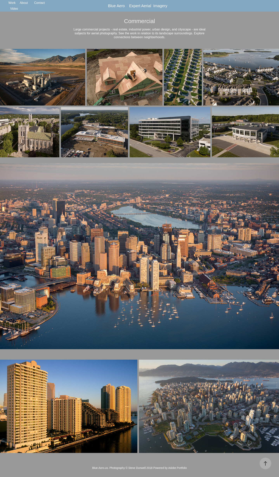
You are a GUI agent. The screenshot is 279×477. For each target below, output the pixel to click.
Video (14, 8)
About (24, 2)
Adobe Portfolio (177, 467)
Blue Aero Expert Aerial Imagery (138, 6)
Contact (39, 2)
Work (12, 2)
